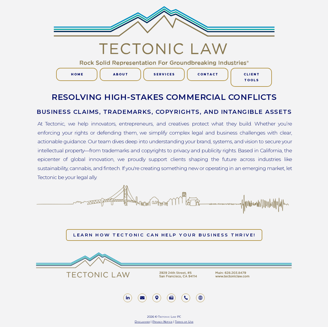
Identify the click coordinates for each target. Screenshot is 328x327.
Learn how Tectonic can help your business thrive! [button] (164, 235)
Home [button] (77, 74)
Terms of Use (184, 322)
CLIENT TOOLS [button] (252, 77)
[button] (127, 298)
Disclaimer (142, 322)
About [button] (120, 74)
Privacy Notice (162, 322)
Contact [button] (207, 74)
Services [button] (164, 74)
